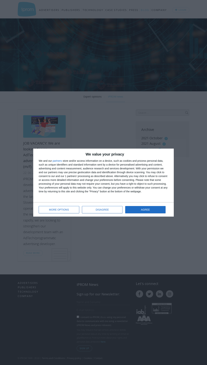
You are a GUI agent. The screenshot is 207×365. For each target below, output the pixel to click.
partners (57, 161)
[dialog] (103, 183)
